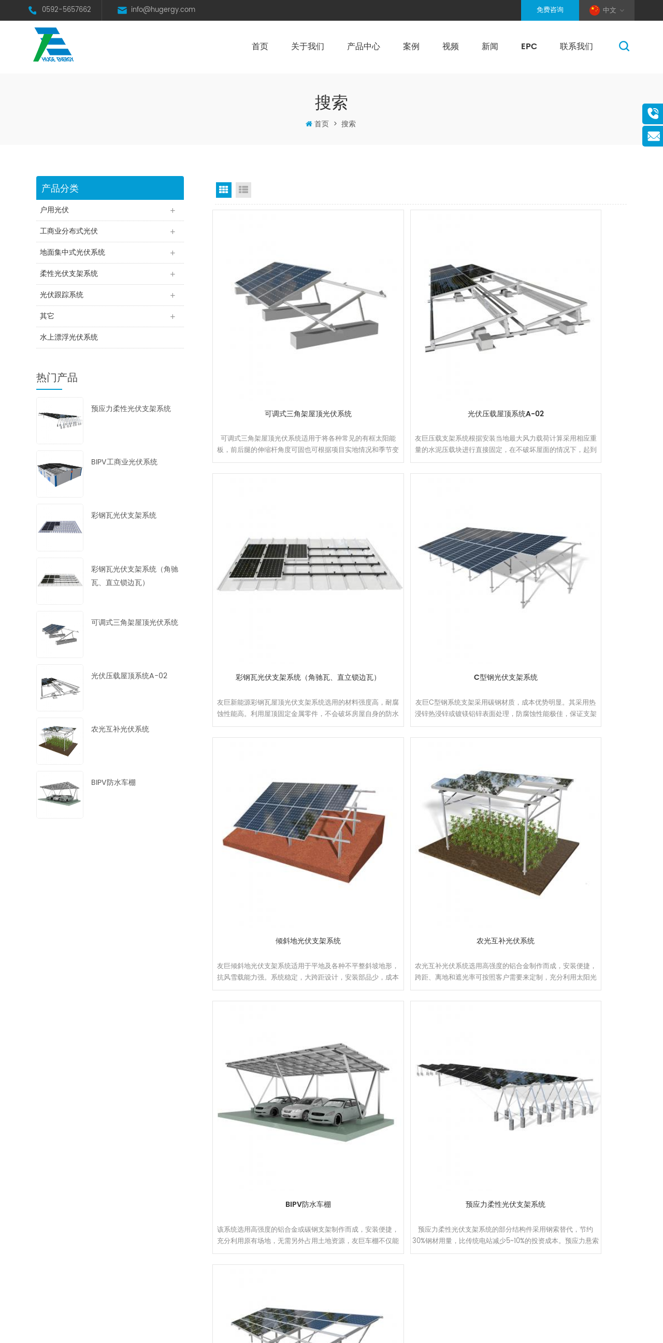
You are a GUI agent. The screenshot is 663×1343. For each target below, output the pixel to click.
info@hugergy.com (163, 10)
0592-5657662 (66, 10)
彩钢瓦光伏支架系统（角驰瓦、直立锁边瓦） (134, 583)
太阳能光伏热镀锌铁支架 (362, 1136)
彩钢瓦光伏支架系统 (123, 523)
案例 (411, 46)
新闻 (490, 46)
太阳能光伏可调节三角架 (362, 1186)
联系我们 (576, 46)
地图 (223, 1219)
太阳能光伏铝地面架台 (359, 1236)
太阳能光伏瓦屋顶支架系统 (365, 1169)
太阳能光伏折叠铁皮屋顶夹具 (369, 1219)
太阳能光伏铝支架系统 (359, 1153)
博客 (223, 1236)
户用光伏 (55, 210)
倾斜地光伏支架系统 (420, 567)
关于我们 (307, 46)
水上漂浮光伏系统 (70, 344)
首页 (260, 46)
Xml (223, 1252)
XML (471, 1328)
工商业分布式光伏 (70, 233)
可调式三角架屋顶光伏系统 (134, 630)
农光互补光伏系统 (120, 737)
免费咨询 (550, 10)
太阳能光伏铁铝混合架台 (362, 1252)
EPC (529, 46)
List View (243, 190)
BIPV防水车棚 (113, 790)
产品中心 (363, 46)
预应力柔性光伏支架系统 (131, 416)
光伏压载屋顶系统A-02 (129, 683)
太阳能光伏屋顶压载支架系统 (369, 1203)
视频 (450, 46)
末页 (501, 867)
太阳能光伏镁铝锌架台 (359, 1269)
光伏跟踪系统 (63, 299)
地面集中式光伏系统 (74, 255)
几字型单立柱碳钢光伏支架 (563, 779)
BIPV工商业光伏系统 (124, 470)
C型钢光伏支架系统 (278, 567)
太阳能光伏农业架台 (355, 1285)
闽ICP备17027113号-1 (379, 1328)
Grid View (224, 190)
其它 (48, 322)
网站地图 (446, 1328)
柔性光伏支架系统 (70, 277)
